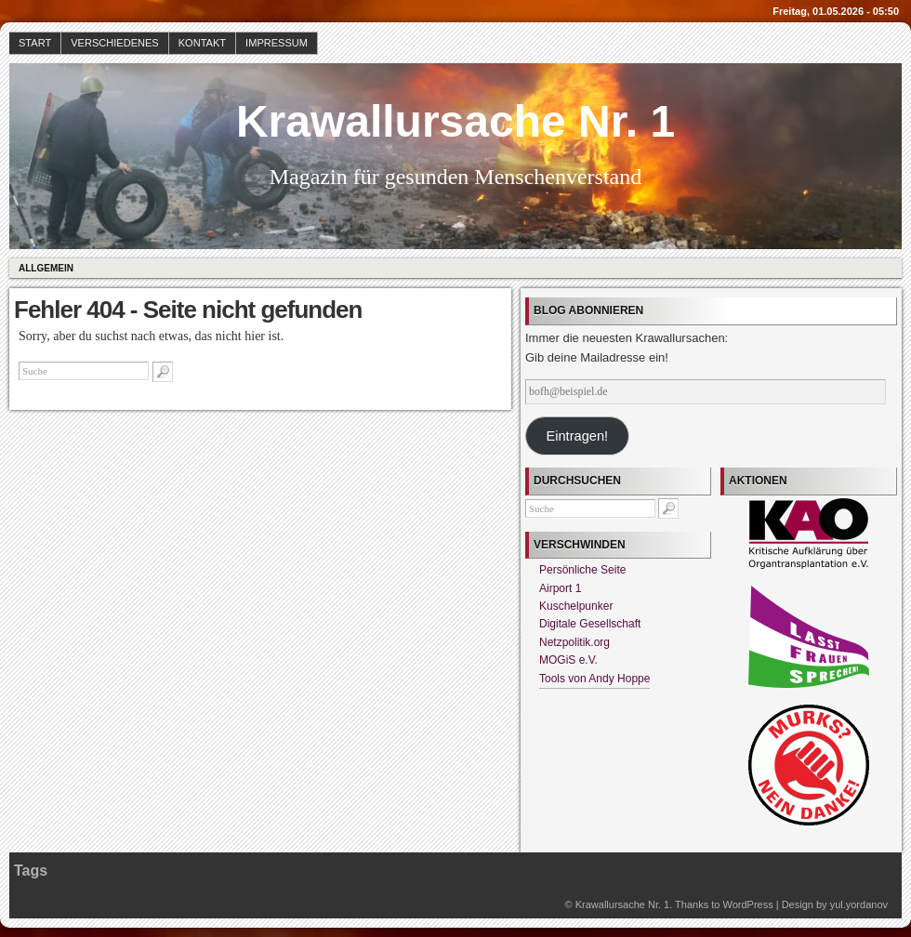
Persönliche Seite (582, 569)
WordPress (747, 904)
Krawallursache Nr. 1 (455, 121)
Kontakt (202, 42)
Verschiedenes (115, 42)
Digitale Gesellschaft (589, 623)
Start (35, 42)
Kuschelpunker (576, 606)
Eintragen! (577, 436)
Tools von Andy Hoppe (594, 678)
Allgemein (46, 268)
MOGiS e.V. (568, 659)
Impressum (276, 42)
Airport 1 (560, 588)
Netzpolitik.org (574, 642)
